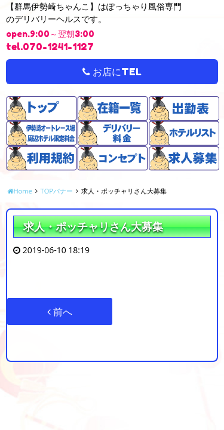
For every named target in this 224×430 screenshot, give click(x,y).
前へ (59, 311)
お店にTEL (112, 72)
